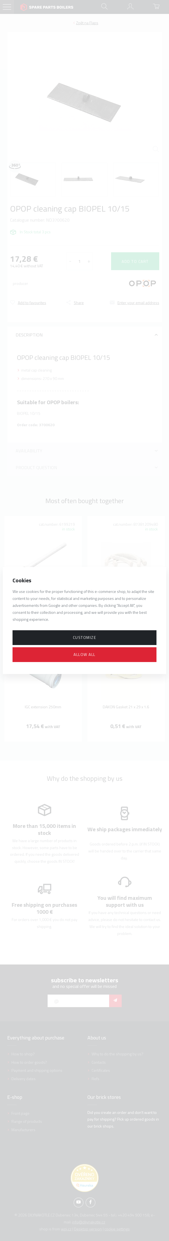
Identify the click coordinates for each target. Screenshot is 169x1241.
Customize (84, 637)
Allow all (84, 654)
